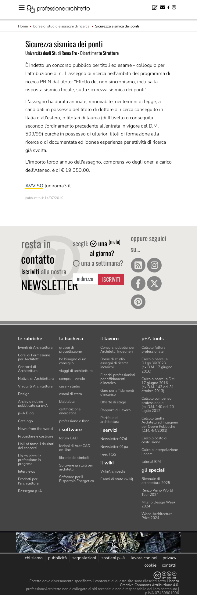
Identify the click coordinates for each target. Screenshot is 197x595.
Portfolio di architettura (109, 419)
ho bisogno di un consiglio (72, 361)
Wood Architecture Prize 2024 (157, 515)
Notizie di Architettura (36, 378)
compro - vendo (72, 378)
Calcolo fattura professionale (153, 349)
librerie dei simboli (74, 457)
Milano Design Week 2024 (158, 504)
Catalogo (25, 421)
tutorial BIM (151, 461)
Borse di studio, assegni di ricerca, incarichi (114, 363)
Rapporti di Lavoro (115, 410)
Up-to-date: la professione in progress (29, 459)
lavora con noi (144, 558)
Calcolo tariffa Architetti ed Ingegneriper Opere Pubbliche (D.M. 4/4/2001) (159, 424)
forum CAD (68, 438)
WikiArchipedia (113, 471)
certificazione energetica (70, 411)
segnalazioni (84, 558)
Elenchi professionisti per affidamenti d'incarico (117, 379)
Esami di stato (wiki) (116, 479)
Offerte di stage (113, 402)
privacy (169, 558)
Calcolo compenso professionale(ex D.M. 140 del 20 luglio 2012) (157, 404)
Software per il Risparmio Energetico (76, 478)
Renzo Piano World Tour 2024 (157, 492)
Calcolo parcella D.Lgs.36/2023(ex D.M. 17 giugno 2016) (156, 365)
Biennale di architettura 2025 (155, 480)
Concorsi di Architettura (28, 368)
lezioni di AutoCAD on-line (74, 447)
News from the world (35, 428)
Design (24, 393)
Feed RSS (108, 454)
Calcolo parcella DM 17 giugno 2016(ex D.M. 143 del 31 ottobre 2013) (157, 385)
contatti (169, 565)
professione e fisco (74, 421)
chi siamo (33, 558)
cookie (150, 565)
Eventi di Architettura (35, 347)
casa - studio (69, 386)
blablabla (67, 401)
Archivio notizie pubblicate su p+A (33, 403)
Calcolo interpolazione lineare (159, 451)
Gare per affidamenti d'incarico (117, 392)
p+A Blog (26, 413)
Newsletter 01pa (114, 446)
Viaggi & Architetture (35, 386)
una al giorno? (105, 248)
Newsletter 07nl (113, 438)
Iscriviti (111, 279)
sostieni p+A (113, 558)
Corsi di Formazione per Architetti (34, 357)
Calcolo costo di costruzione (154, 440)
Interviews (26, 471)
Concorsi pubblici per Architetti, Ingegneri (117, 349)
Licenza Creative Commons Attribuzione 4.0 (149, 583)
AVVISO (34, 185)
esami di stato (70, 393)
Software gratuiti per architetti (76, 467)
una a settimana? (98, 263)
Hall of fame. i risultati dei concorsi (36, 446)
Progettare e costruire (35, 436)
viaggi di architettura (76, 370)
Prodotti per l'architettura (28, 481)
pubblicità (57, 558)
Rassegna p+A (30, 491)
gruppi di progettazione (70, 349)
